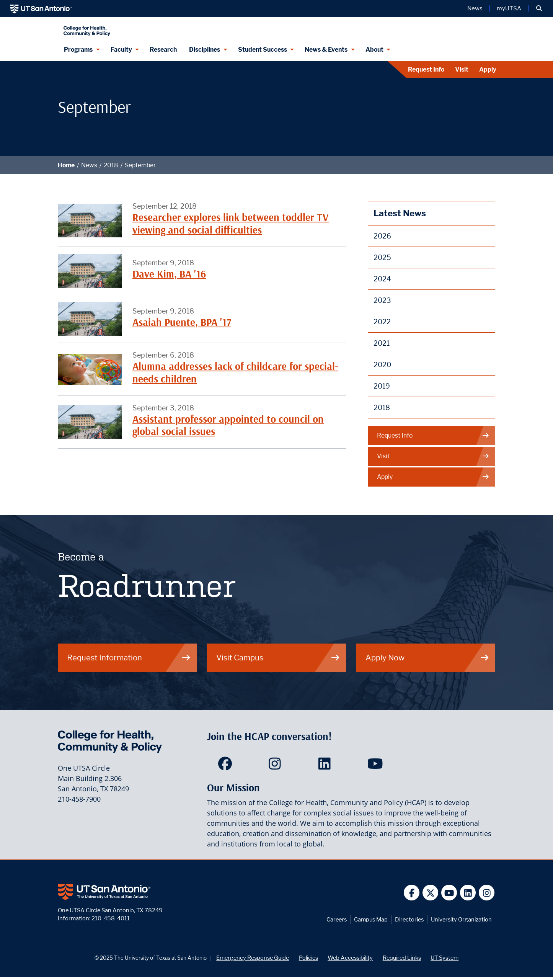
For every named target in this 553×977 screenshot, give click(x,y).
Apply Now (427, 657)
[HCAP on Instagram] (276, 766)
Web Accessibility (350, 957)
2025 (382, 257)
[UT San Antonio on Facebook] (411, 892)
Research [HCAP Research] (163, 49)
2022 (382, 322)
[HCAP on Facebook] (226, 766)
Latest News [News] (400, 213)
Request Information (129, 657)
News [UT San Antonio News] (475, 8)
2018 (111, 165)
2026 (382, 236)
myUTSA (509, 8)
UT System (444, 957)
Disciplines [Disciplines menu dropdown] (204, 49)
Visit (461, 69)
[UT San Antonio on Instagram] (486, 892)
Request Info (426, 69)
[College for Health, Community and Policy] (160, 28)
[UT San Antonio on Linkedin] (468, 892)
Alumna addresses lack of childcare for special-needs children (235, 372)
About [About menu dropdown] (374, 49)
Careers (336, 919)
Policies (308, 957)
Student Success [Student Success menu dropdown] (262, 49)
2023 (382, 300)
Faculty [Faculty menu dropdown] (121, 49)
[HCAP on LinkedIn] (326, 766)
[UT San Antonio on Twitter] (430, 892)
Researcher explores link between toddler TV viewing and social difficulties (230, 223)
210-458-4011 (110, 918)
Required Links (402, 957)
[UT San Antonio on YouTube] (449, 892)
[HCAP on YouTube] (376, 766)
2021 (382, 343)
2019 (382, 386)
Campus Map (371, 919)
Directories (409, 919)
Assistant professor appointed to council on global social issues (228, 425)
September (140, 165)
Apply (487, 69)
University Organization (461, 919)
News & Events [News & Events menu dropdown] (326, 49)
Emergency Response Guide (252, 957)
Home (66, 165)
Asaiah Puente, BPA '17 (181, 322)
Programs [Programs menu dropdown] (78, 49)
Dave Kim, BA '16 (169, 274)
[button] (539, 8)
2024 (382, 279)
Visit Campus (278, 657)
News (89, 165)
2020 (382, 365)
